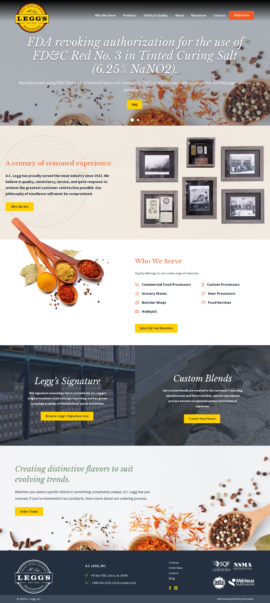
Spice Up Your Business (156, 328)
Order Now (241, 15)
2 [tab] (138, 120)
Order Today (29, 511)
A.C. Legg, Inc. (33, 599)
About (179, 15)
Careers (173, 573)
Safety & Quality (156, 15)
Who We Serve (105, 15)
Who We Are (19, 206)
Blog (172, 578)
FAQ (134, 104)
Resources (198, 15)
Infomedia (247, 599)
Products (129, 15)
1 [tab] (132, 120)
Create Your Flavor (202, 418)
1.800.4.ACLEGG (101, 583)
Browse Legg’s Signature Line (67, 416)
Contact (220, 15)
